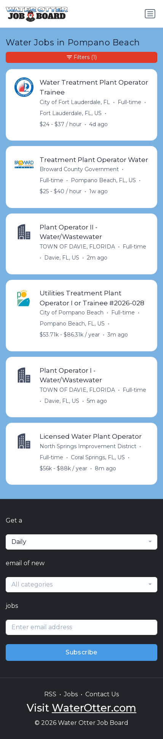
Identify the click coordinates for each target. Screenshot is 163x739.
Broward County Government (79, 169)
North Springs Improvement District (88, 446)
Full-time (129, 102)
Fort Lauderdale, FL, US (71, 113)
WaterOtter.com (94, 708)
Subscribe (81, 652)
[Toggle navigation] (150, 13)
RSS (50, 694)
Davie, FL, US (61, 257)
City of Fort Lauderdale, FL (75, 102)
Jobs (71, 694)
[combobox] (81, 542)
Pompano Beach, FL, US (103, 180)
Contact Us (102, 694)
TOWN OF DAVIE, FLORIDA (77, 246)
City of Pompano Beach (72, 312)
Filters (82, 57)
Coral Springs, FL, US (98, 457)
